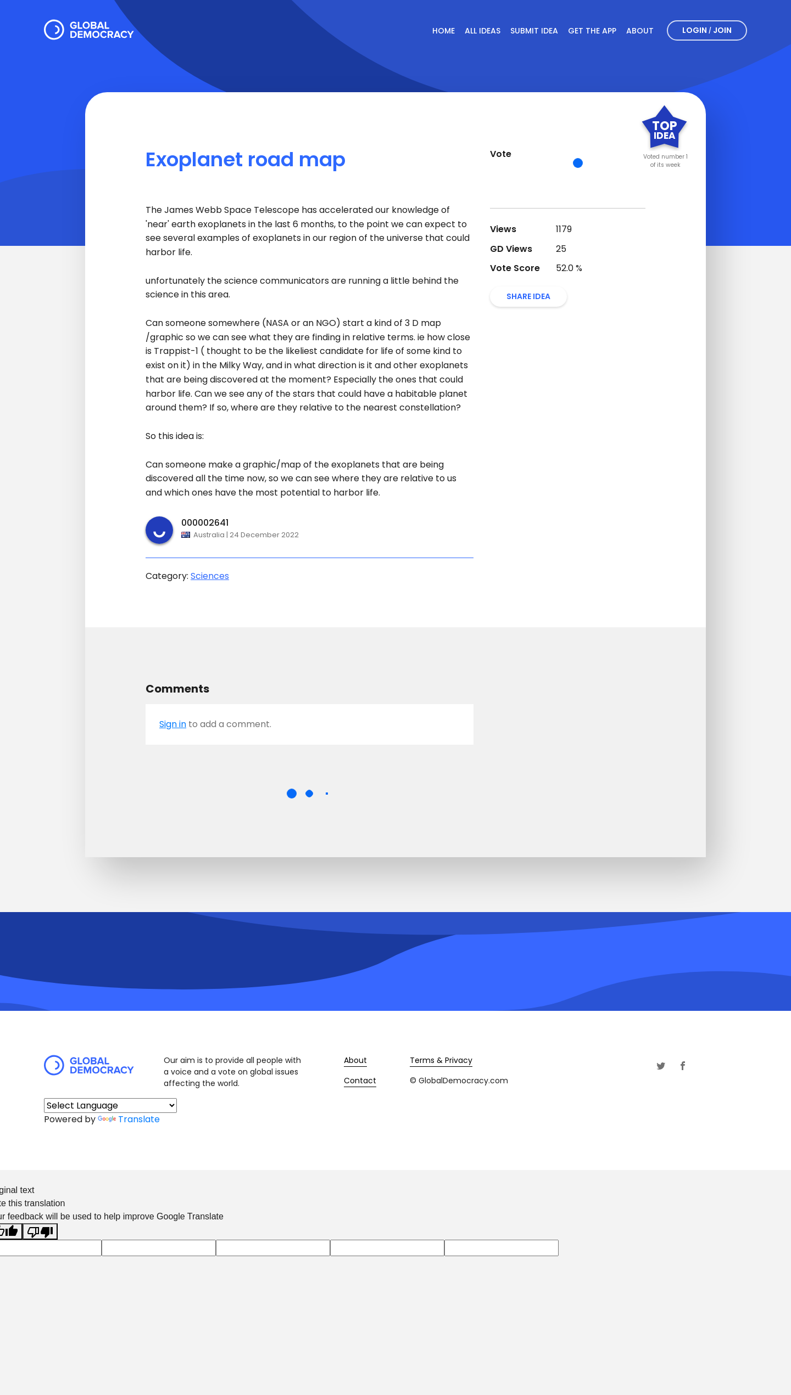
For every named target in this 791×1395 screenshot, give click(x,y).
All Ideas (482, 30)
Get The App (592, 30)
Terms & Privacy (441, 1060)
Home (443, 30)
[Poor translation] (40, 1231)
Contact (360, 1080)
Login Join (707, 30)
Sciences (210, 576)
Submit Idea (534, 30)
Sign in (172, 724)
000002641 (205, 522)
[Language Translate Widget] (110, 1105)
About (640, 30)
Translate (129, 1119)
